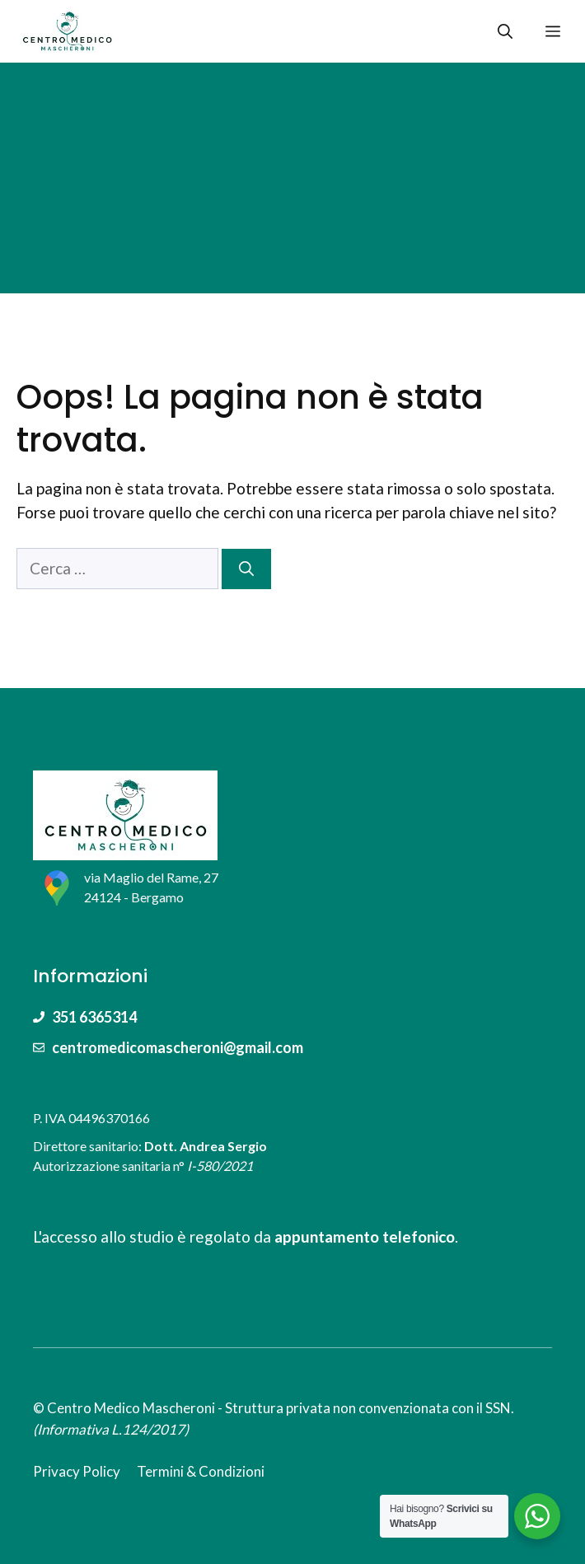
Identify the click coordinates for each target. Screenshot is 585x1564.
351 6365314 (94, 1017)
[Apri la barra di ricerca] (505, 31)
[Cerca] (246, 569)
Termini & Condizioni (200, 1471)
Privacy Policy (76, 1471)
